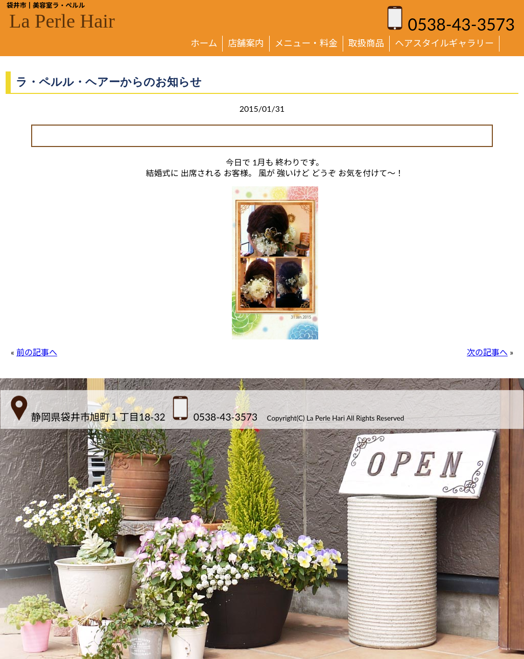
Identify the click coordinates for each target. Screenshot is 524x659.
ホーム (203, 43)
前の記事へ (36, 352)
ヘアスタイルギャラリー (444, 43)
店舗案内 (246, 43)
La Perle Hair (62, 21)
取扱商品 (366, 43)
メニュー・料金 (306, 43)
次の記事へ (487, 352)
